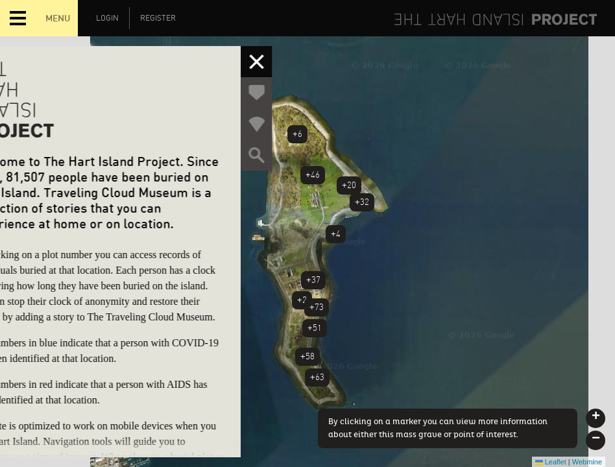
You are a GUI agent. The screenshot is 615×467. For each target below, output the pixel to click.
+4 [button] (336, 234)
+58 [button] (307, 356)
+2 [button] (302, 300)
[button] (595, 418)
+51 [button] (315, 328)
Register (158, 18)
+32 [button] (362, 202)
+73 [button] (316, 307)
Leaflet (550, 462)
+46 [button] (313, 175)
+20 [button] (349, 185)
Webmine (587, 462)
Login (107, 18)
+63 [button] (317, 377)
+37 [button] (313, 280)
